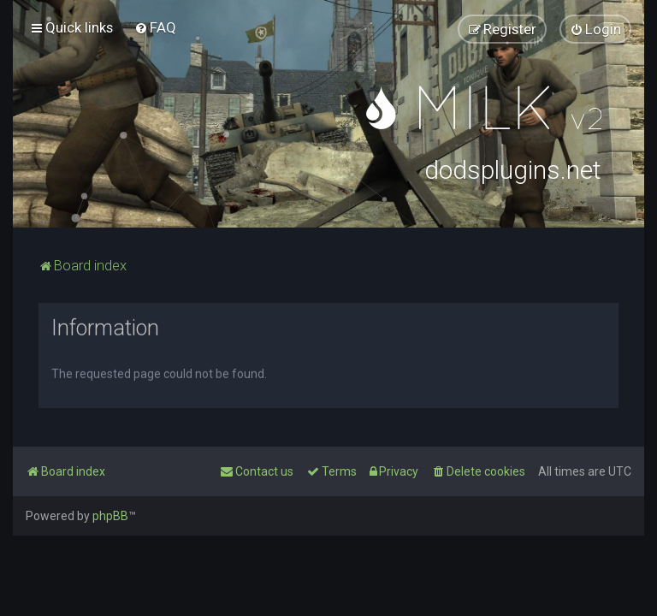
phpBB (110, 516)
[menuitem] (155, 27)
